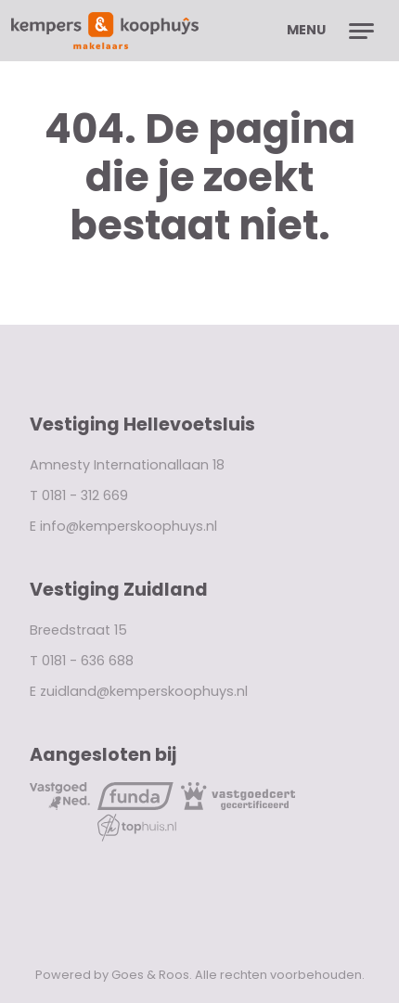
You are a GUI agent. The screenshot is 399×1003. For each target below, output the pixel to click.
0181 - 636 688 (88, 660)
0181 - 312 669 (85, 495)
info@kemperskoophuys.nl (128, 526)
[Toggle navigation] (362, 30)
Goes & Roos (150, 975)
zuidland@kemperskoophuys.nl (144, 691)
